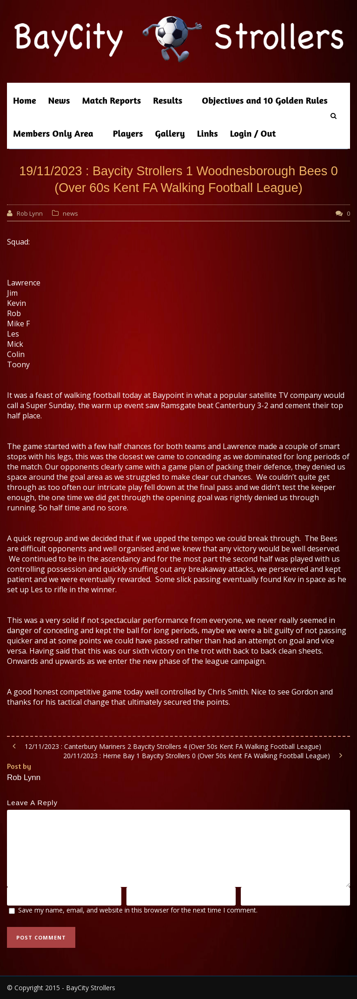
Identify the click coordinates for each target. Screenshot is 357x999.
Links (207, 133)
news (70, 213)
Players (128, 133)
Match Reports (111, 100)
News (59, 100)
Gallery (170, 133)
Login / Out (253, 133)
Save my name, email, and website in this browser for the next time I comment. (138, 910)
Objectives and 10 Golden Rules (264, 100)
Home (24, 100)
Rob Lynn (30, 213)
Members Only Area (53, 133)
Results (167, 100)
